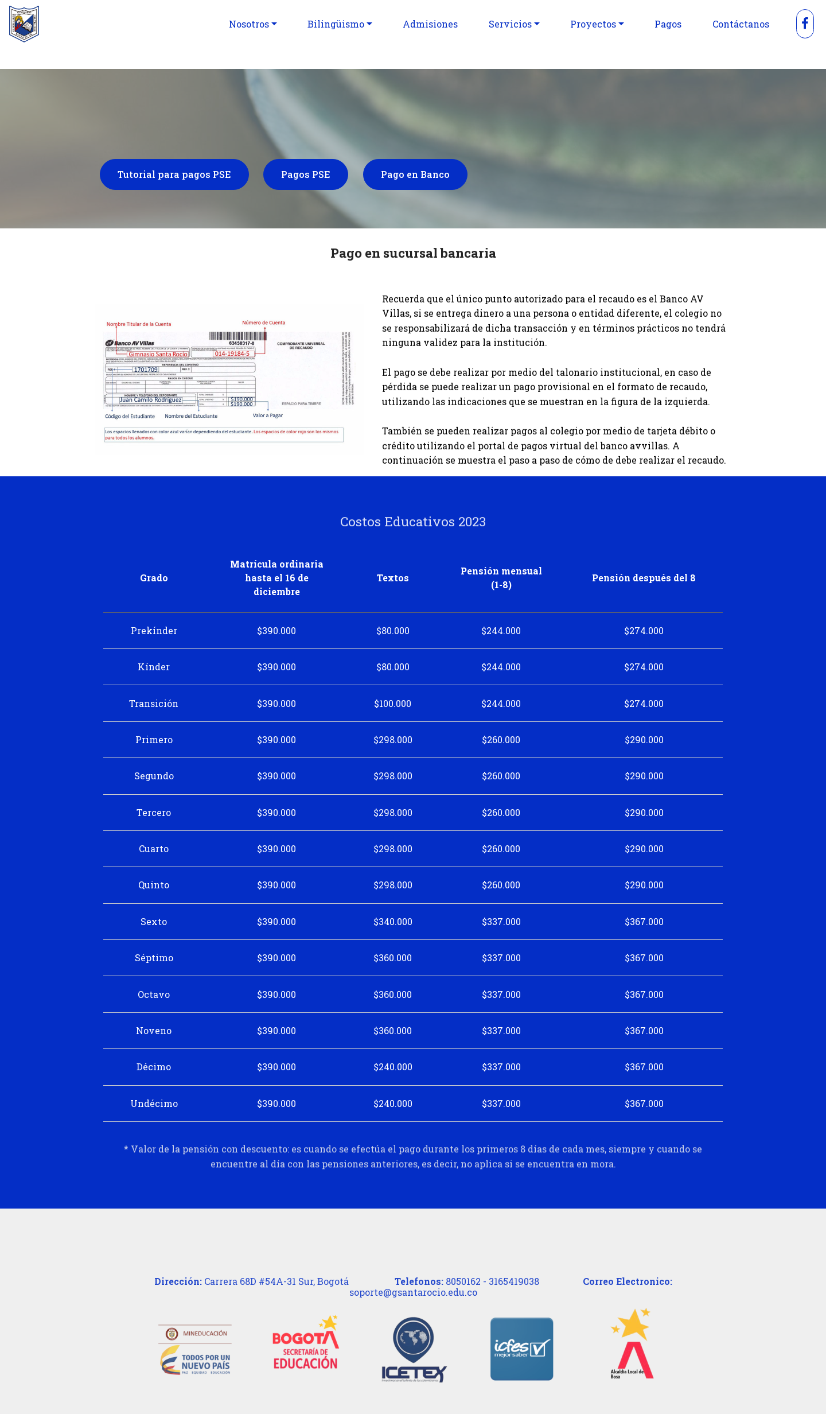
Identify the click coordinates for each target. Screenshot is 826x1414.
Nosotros (249, 24)
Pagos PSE (305, 176)
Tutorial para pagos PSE (174, 176)
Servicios (510, 24)
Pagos (667, 24)
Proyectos (593, 24)
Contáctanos (740, 24)
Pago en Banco (415, 176)
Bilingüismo (335, 24)
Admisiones (430, 24)
